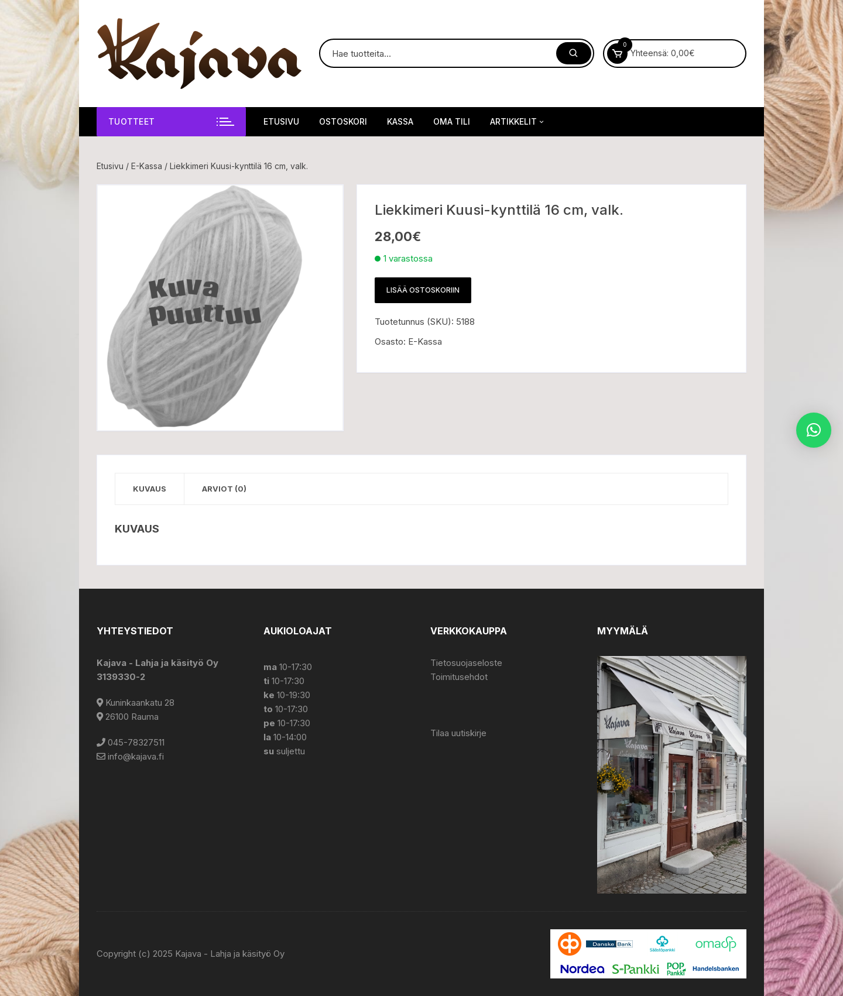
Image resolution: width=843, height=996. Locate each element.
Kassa (400, 121)
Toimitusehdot (459, 676)
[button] (813, 430)
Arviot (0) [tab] (224, 488)
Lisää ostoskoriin (423, 290)
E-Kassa (146, 166)
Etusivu (281, 121)
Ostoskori (343, 121)
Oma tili (451, 121)
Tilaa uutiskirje (458, 733)
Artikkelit (518, 121)
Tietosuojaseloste (466, 662)
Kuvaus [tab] (149, 488)
